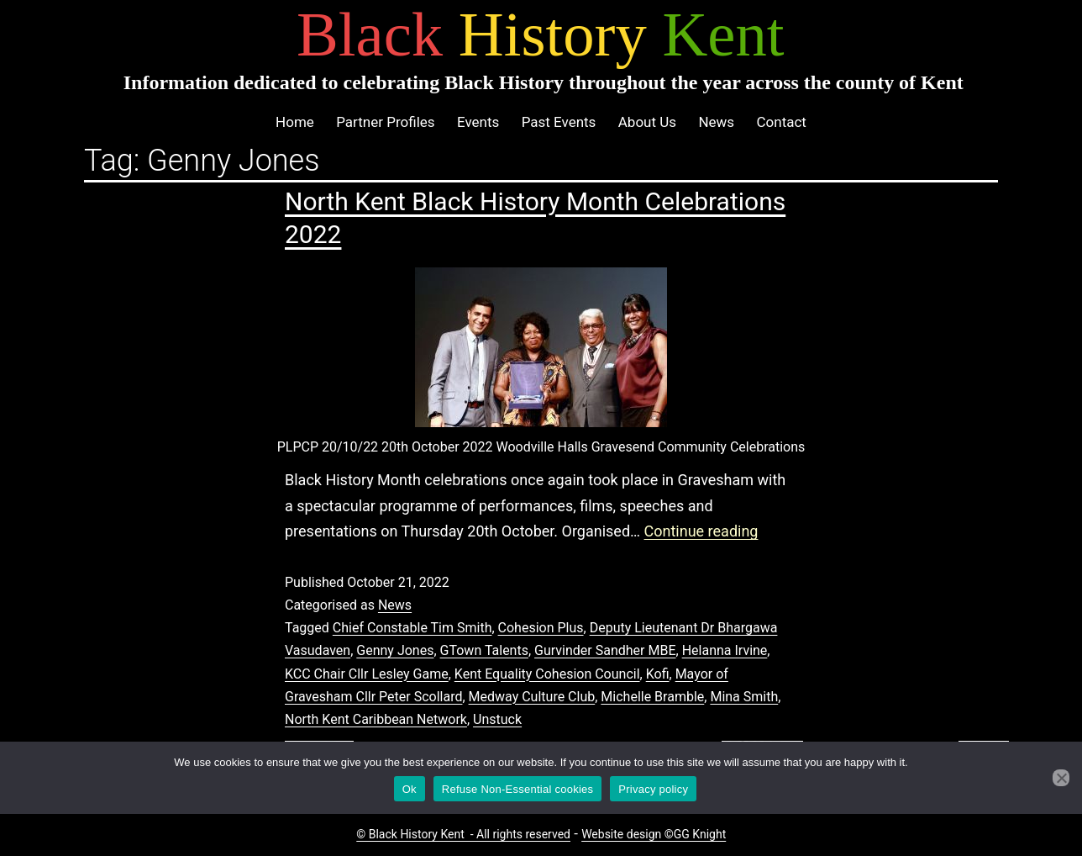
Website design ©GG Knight (653, 834)
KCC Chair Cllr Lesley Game (367, 674)
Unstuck (497, 719)
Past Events (559, 122)
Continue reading (701, 531)
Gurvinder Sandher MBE (604, 650)
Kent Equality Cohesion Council (547, 674)
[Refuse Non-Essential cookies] (1061, 777)
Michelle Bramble (652, 697)
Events (478, 122)
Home (295, 122)
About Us (647, 122)
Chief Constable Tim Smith (412, 628)
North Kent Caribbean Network (376, 719)
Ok (409, 789)
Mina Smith (744, 697)
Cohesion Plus (541, 628)
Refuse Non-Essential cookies (517, 789)
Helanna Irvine (725, 650)
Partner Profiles (385, 122)
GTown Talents (484, 650)
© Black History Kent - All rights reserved (463, 834)
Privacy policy (653, 789)
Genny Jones (394, 650)
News (716, 122)
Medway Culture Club (532, 697)
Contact (781, 122)
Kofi (658, 674)
